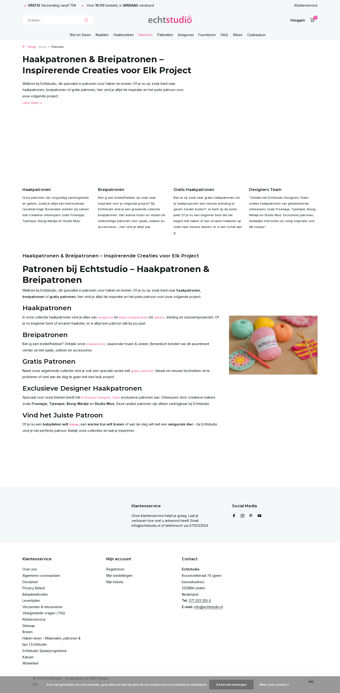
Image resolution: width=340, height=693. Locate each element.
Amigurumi (186, 35)
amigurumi (105, 325)
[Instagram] (242, 516)
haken (74, 432)
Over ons (29, 569)
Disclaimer (30, 582)
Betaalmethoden (35, 594)
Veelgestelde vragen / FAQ (43, 613)
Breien (27, 632)
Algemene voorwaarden (41, 575)
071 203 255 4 (200, 600)
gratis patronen (143, 379)
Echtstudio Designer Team (101, 406)
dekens (162, 325)
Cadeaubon (256, 35)
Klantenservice (306, 5)
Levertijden (31, 600)
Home (44, 47)
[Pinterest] (251, 516)
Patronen (145, 35)
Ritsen (237, 35)
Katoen (28, 657)
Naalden (102, 35)
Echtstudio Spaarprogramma (44, 651)
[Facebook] (234, 516)
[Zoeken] (57, 20)
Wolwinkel (30, 663)
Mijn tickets (114, 582)
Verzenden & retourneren (42, 607)
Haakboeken (123, 35)
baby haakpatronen (134, 325)
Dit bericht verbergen (231, 684)
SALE (224, 35)
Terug (29, 47)
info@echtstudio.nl (208, 607)
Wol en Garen (80, 35)
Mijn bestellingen (119, 575)
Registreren (115, 569)
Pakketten (165, 35)
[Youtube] (259, 516)
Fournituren (207, 35)
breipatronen (96, 352)
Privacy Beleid (33, 588)
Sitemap (28, 626)
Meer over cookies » (274, 684)
